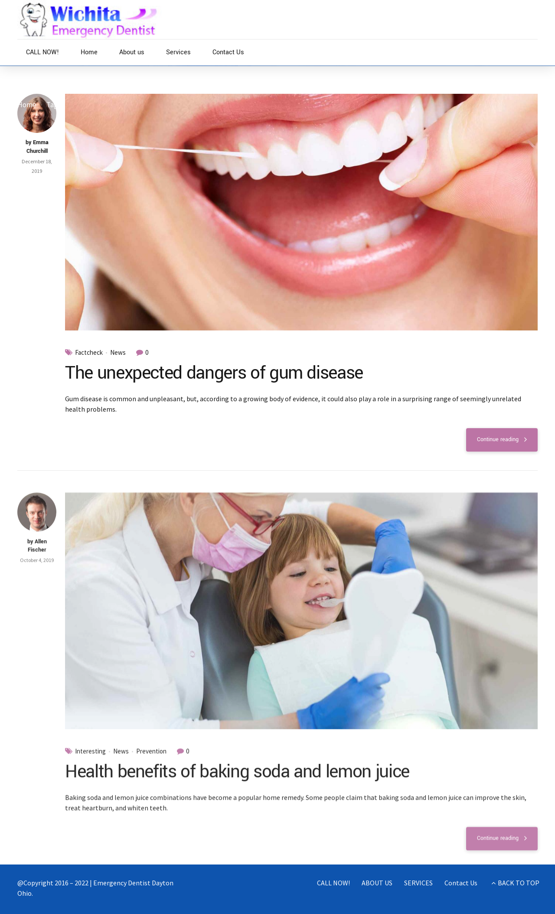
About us (131, 52)
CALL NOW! (42, 52)
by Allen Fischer (37, 554)
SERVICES (418, 882)
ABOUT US (377, 882)
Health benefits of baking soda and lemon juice (237, 780)
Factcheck (89, 352)
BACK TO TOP (518, 882)
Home (89, 52)
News (118, 352)
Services (178, 52)
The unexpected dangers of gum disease (214, 373)
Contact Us (228, 52)
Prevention (151, 760)
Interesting (90, 760)
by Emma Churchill (37, 147)
